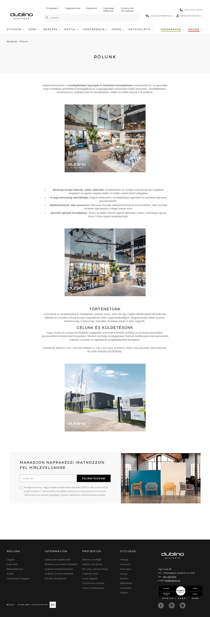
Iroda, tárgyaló (90, 578)
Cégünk (11, 559)
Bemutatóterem (15, 569)
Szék (34, 29)
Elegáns (124, 592)
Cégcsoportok (72, 8)
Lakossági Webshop (108, 9)
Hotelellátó (140, 29)
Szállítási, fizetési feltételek (59, 573)
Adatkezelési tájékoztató (58, 559)
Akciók (195, 29)
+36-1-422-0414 (169, 576)
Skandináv (125, 587)
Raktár (10, 573)
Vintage (124, 559)
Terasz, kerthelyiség (93, 587)
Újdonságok (172, 29)
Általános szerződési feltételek (61, 564)
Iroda (118, 29)
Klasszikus (125, 569)
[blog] (183, 605)
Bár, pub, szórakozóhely (95, 569)
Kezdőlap (12, 41)
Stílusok (15, 29)
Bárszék (51, 29)
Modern (124, 578)
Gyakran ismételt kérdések (59, 569)
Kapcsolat (91, 8)
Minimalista (126, 583)
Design (123, 573)
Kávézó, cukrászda (92, 564)
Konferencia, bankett (93, 583)
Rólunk (24, 41)
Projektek (52, 8)
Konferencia (95, 29)
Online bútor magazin (18, 578)
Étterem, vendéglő (91, 559)
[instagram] (172, 605)
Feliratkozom (93, 478)
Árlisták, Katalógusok (55, 578)
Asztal (71, 29)
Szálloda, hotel (90, 573)
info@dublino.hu (172, 580)
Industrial (125, 564)
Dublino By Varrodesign (127, 9)
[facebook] (161, 605)
